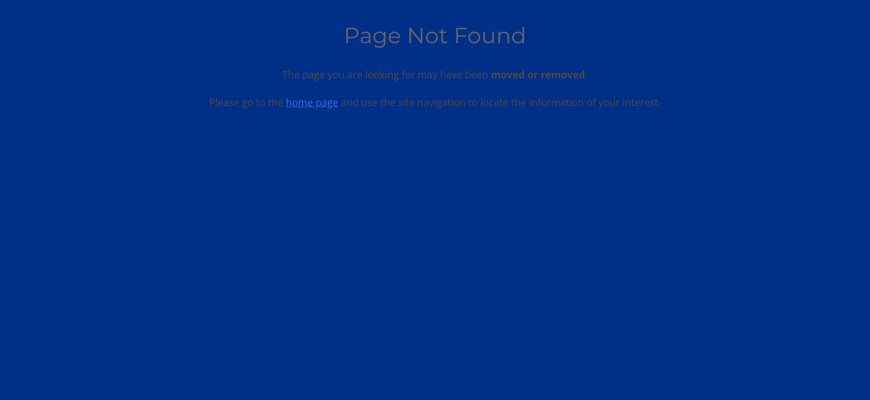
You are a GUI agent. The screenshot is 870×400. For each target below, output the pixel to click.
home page (312, 102)
